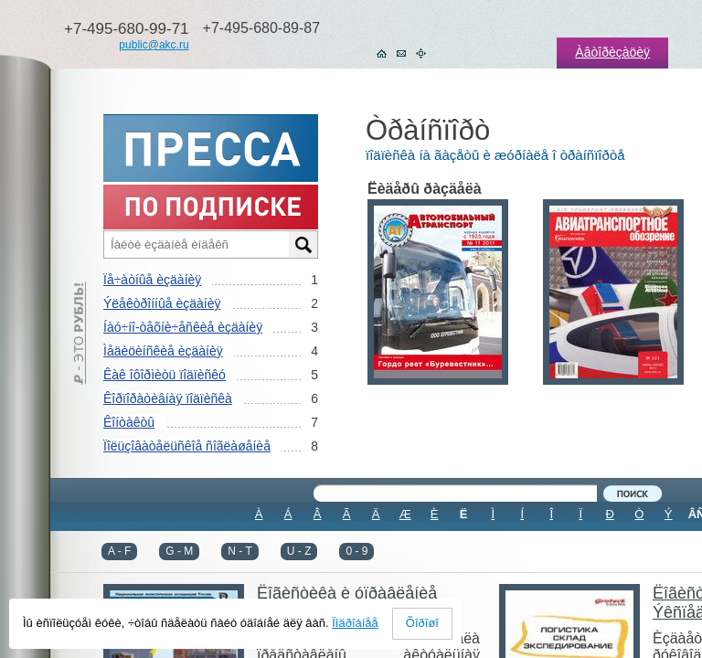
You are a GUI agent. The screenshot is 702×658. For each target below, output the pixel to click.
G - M (179, 551)
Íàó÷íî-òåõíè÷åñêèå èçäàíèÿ (182, 327)
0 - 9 (356, 551)
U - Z (299, 551)
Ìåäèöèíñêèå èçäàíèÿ (163, 351)
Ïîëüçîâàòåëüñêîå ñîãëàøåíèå (187, 446)
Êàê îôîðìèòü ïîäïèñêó (164, 374)
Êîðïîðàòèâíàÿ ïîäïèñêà (167, 398)
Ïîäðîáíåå (355, 623)
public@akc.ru (153, 44)
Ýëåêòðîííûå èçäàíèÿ (161, 303)
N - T (239, 551)
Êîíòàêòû (128, 422)
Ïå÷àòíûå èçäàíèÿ (152, 279)
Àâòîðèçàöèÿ (612, 52)
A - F (119, 551)
